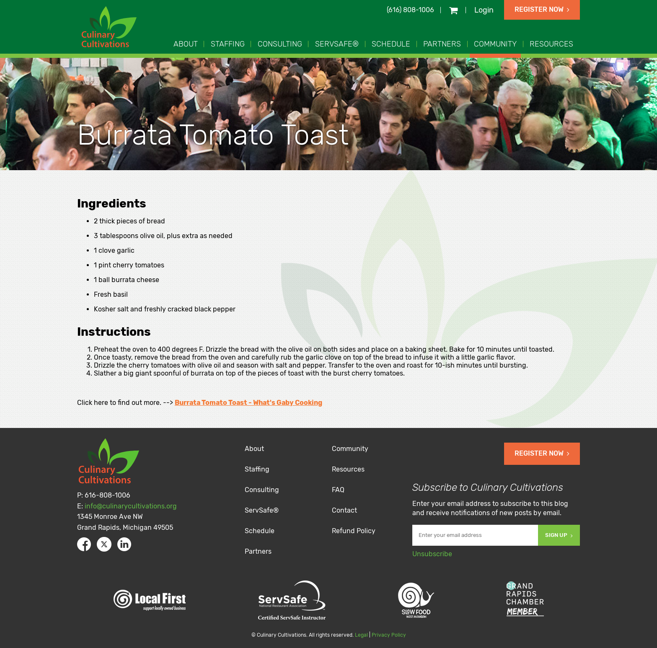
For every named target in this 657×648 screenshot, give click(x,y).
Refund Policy (353, 531)
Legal (361, 635)
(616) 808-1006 (410, 10)
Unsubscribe (432, 554)
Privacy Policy (389, 635)
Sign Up (559, 535)
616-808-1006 (107, 495)
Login (484, 10)
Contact (344, 510)
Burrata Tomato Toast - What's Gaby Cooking (248, 403)
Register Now (542, 9)
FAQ (338, 490)
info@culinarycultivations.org (131, 506)
